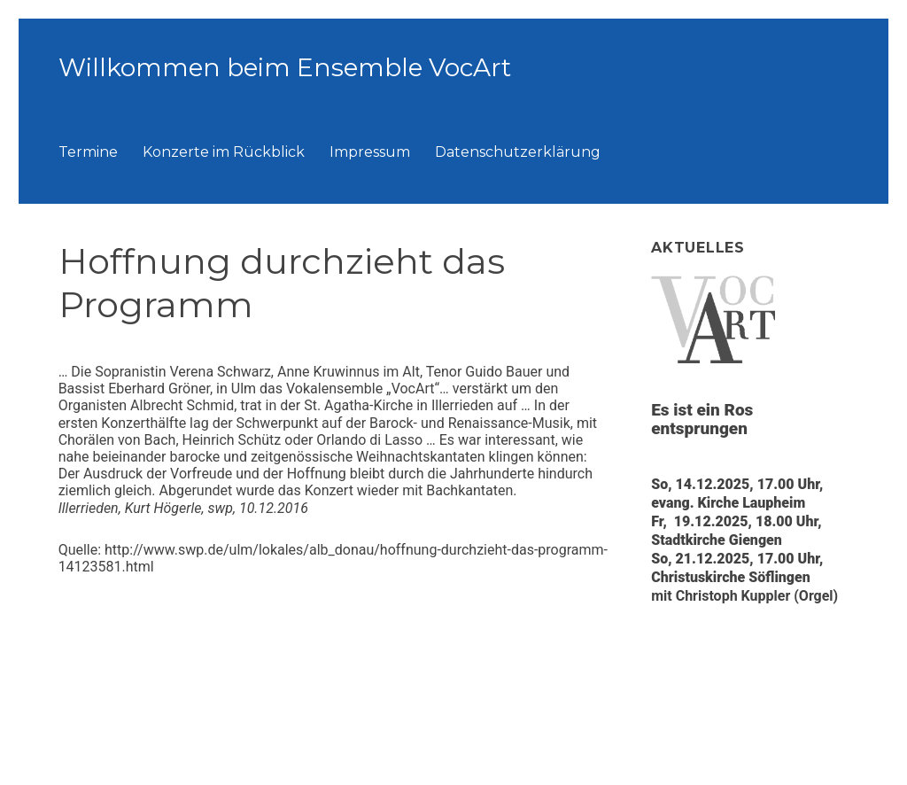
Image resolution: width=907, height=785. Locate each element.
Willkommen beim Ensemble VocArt (284, 67)
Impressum (369, 152)
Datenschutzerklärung (518, 152)
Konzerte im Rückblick (224, 152)
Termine (88, 152)
